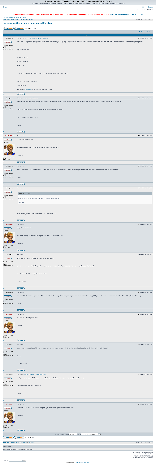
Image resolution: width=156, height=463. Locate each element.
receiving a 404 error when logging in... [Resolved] (28, 23)
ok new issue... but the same (31, 98)
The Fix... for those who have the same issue (35, 374)
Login (5, 7)
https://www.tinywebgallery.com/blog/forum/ (127, 14)
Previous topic (143, 32)
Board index (6, 19)
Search (150, 7)
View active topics (21, 17)
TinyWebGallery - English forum (19, 19)
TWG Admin (31, 19)
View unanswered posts (9, 17)
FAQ (144, 7)
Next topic (150, 32)
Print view (6, 32)
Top (4, 94)
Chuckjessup (27, 89)
